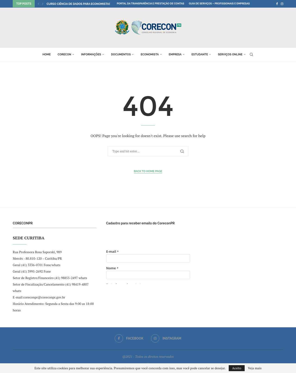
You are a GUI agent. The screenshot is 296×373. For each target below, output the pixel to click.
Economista (150, 54)
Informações (91, 54)
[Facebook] (277, 3)
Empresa (175, 54)
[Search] (251, 54)
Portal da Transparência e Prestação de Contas (150, 3)
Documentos (121, 54)
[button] (38, 3)
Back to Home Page (148, 171)
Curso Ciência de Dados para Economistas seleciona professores (96, 4)
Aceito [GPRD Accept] (236, 368)
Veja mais (255, 368)
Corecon (64, 54)
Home (46, 54)
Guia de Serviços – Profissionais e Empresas (219, 3)
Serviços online (230, 54)
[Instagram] (282, 3)
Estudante (199, 54)
